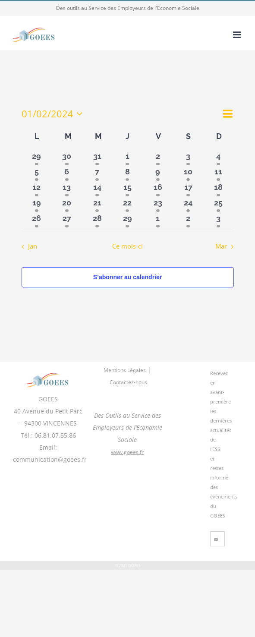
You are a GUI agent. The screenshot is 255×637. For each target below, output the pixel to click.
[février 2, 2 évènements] (158, 157)
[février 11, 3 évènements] (218, 173)
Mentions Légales (125, 370)
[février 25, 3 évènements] (218, 204)
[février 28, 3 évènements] (97, 219)
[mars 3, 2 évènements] (218, 219)
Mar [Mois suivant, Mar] (221, 246)
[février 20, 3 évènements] (67, 204)
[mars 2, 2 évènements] (188, 219)
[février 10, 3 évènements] (188, 173)
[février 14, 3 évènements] (97, 188)
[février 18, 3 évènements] (218, 188)
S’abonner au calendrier (127, 277)
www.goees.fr (127, 452)
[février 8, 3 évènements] (127, 173)
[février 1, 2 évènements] (127, 157)
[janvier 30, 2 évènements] (67, 157)
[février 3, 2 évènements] (188, 157)
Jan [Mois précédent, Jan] (32, 246)
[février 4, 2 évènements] (218, 157)
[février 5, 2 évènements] (37, 173)
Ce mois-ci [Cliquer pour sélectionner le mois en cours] (127, 246)
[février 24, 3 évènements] (188, 204)
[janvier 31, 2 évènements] (97, 157)
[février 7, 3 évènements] (97, 173)
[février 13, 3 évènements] (67, 188)
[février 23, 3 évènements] (158, 204)
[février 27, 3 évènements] (67, 219)
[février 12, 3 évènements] (37, 188)
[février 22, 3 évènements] (127, 204)
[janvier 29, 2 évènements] (37, 157)
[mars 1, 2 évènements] (158, 219)
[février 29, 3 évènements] (127, 219)
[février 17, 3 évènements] (188, 188)
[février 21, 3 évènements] (97, 204)
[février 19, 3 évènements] (37, 204)
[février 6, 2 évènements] (67, 173)
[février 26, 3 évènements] (37, 219)
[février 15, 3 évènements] (127, 188)
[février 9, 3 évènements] (158, 173)
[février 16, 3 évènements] (158, 188)
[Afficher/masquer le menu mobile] (237, 34)
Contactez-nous (128, 382)
